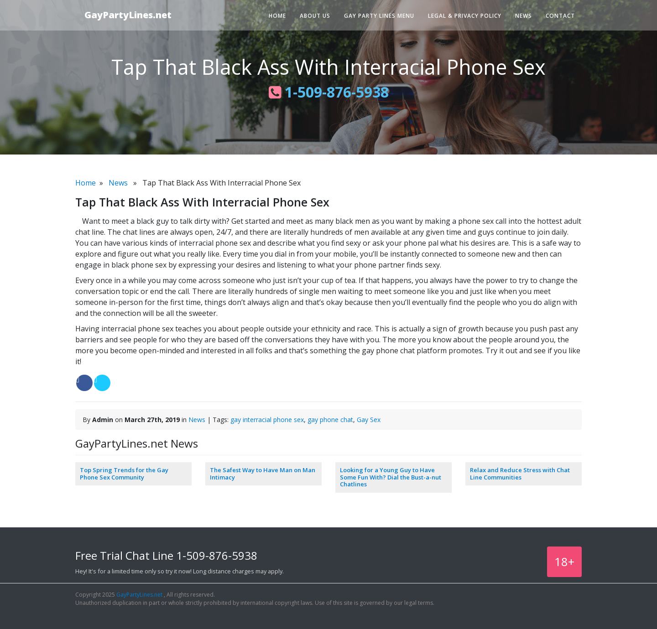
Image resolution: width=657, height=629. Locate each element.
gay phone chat (330, 419)
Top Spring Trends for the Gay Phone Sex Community (124, 473)
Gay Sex (369, 419)
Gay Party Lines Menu (379, 16)
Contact (560, 16)
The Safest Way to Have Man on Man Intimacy (262, 473)
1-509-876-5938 (329, 92)
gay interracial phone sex (267, 419)
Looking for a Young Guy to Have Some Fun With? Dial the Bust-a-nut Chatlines (390, 477)
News (523, 16)
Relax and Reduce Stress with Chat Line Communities (520, 473)
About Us (315, 16)
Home (277, 16)
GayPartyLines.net (128, 15)
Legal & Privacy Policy (464, 16)
